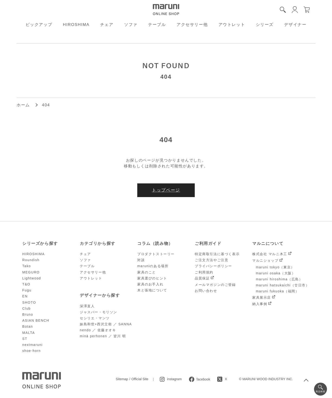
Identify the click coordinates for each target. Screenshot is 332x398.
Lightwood (31, 278)
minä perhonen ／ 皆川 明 (103, 336)
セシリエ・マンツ (95, 318)
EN (25, 296)
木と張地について (152, 290)
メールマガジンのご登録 (215, 285)
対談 (141, 260)
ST (24, 339)
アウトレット (231, 24)
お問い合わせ (206, 291)
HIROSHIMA (76, 24)
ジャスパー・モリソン (98, 312)
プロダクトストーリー (156, 254)
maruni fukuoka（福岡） (277, 291)
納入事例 (259, 304)
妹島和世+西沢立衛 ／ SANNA (106, 324)
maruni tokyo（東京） (275, 267)
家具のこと (146, 272)
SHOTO (29, 302)
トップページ (166, 190)
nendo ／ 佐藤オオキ (98, 330)
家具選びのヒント (152, 278)
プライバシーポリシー (213, 266)
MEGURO (31, 272)
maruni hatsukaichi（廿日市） (282, 285)
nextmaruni (32, 345)
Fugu (26, 290)
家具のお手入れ (150, 284)
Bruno (27, 314)
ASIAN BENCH (35, 320)
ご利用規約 (204, 272)
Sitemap (122, 379)
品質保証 (202, 278)
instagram (174, 379)
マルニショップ (265, 260)
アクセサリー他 (192, 24)
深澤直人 (87, 306)
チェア (107, 24)
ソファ (130, 24)
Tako (26, 266)
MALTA (28, 333)
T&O (26, 284)
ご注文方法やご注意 (211, 260)
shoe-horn (31, 351)
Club (26, 308)
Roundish (31, 260)
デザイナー (295, 24)
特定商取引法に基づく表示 (217, 254)
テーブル (157, 24)
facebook (203, 379)
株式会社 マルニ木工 (269, 254)
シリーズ (265, 24)
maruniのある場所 (152, 266)
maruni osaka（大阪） (276, 273)
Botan (27, 326)
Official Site (140, 379)
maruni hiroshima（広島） (279, 279)
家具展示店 (261, 297)
